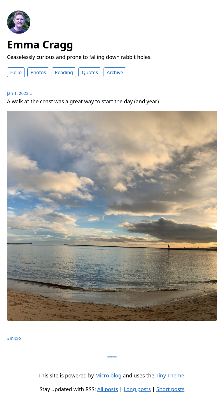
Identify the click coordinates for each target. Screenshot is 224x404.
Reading (64, 72)
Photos (38, 72)
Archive (115, 72)
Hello (16, 72)
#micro (14, 338)
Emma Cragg (40, 44)
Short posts (170, 389)
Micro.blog (108, 375)
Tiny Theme (170, 375)
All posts (107, 389)
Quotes (90, 72)
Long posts (137, 389)
